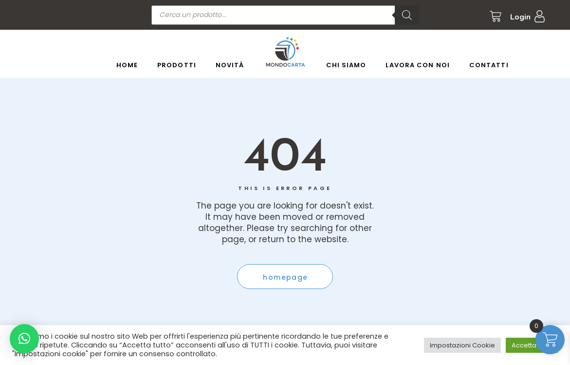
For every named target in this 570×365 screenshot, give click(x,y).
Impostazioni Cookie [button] (462, 345)
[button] (24, 338)
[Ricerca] (407, 15)
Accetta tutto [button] (532, 345)
